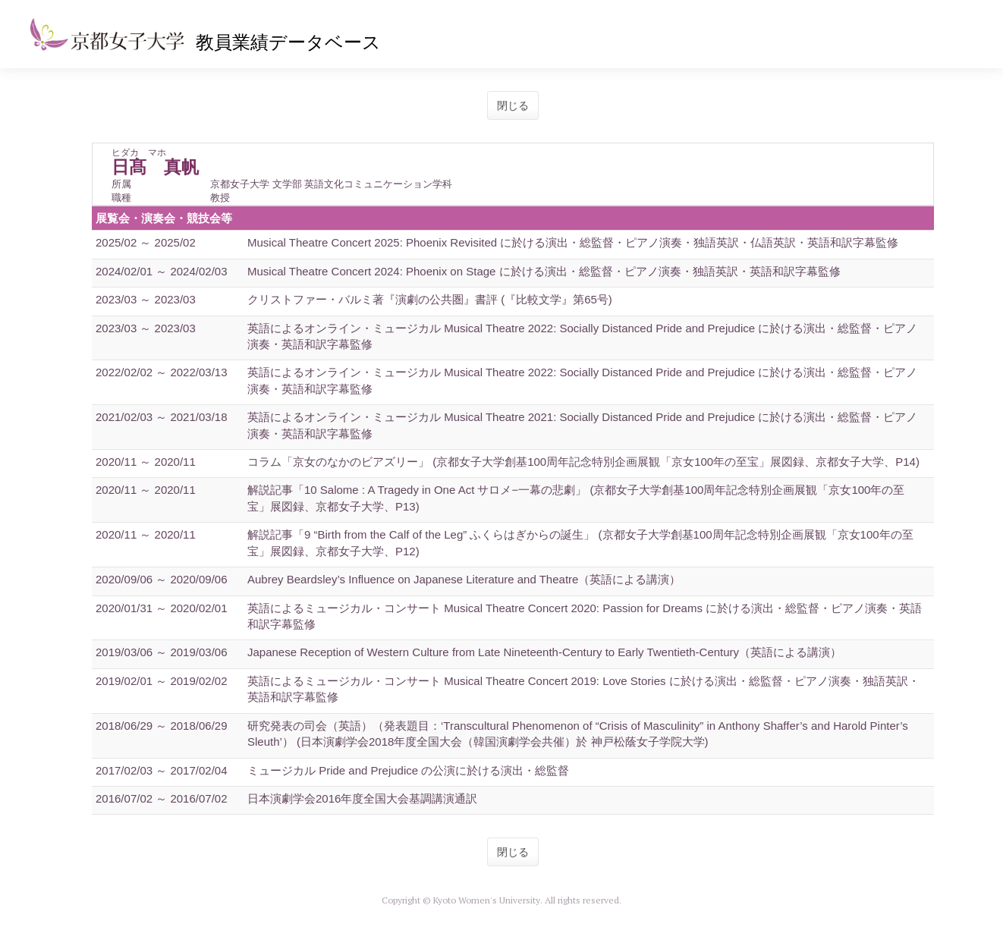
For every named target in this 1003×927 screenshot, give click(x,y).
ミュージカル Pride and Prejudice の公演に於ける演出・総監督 (408, 770)
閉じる (513, 105)
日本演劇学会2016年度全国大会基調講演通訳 (362, 798)
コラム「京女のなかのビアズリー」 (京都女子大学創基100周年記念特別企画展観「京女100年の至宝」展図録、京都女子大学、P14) (583, 461)
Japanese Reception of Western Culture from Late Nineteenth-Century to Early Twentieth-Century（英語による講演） (544, 652)
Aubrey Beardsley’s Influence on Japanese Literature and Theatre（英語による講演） (464, 579)
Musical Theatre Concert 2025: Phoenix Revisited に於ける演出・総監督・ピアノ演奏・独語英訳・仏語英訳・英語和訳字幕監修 (572, 242)
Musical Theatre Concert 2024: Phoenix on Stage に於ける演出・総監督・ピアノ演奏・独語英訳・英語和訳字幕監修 (544, 271)
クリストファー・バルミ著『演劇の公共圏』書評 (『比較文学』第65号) (429, 299)
